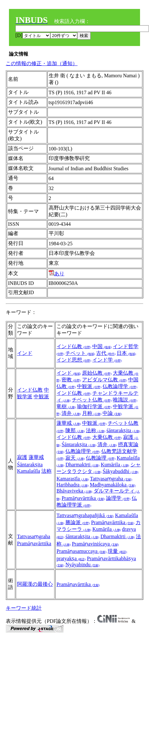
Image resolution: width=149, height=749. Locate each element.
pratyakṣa (71, 558)
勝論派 (77, 522)
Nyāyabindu (82, 564)
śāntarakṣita (123, 430)
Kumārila (115, 464)
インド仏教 (73, 346)
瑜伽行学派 (94, 406)
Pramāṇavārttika (83, 498)
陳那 (75, 430)
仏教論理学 (120, 386)
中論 (112, 413)
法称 (46, 471)
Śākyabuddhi (120, 471)
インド (24, 353)
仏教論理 (100, 458)
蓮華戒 (36, 457)
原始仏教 (97, 373)
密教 (71, 379)
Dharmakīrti (82, 464)
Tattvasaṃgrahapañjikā (85, 515)
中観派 (41, 396)
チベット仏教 (92, 399)
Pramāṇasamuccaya (81, 551)
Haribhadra (72, 484)
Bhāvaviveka (74, 490)
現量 (117, 551)
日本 (126, 353)
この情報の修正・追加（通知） (42, 63)
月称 (91, 413)
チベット (80, 353)
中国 (102, 346)
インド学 (107, 360)
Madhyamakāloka (113, 484)
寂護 (22, 457)
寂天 (75, 458)
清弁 (71, 413)
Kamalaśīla (28, 471)
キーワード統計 (24, 608)
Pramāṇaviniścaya (95, 543)
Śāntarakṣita (30, 464)
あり (56, 273)
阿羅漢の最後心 (35, 584)
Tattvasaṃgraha (111, 478)
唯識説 (125, 399)
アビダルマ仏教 (104, 379)
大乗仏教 (107, 437)
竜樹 (66, 406)
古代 (105, 353)
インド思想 (73, 360)
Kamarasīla (72, 478)
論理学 (118, 498)
